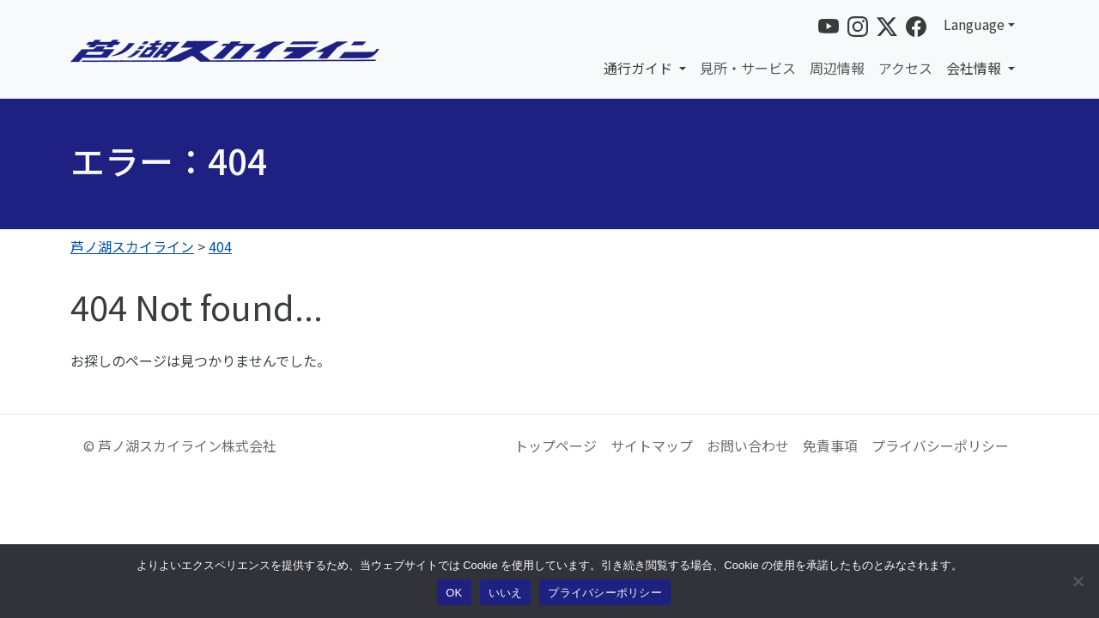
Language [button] (974, 24)
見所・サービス (748, 68)
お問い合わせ (748, 445)
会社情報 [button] (975, 68)
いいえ (506, 592)
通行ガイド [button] (640, 68)
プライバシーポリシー (940, 445)
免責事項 (830, 445)
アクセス (905, 68)
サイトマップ (651, 445)
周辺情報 (837, 68)
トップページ (555, 445)
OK (454, 592)
